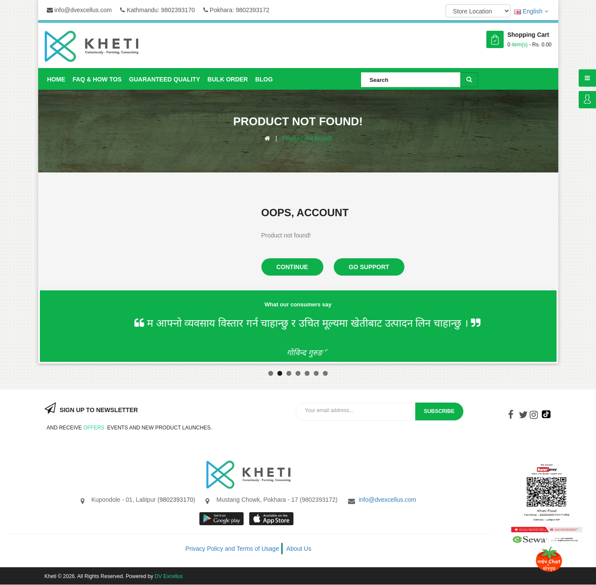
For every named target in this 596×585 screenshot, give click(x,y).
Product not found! (307, 138)
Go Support (369, 266)
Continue (292, 266)
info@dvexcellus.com (79, 9)
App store (272, 518)
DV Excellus (169, 576)
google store (222, 518)
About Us (299, 548)
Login (587, 99)
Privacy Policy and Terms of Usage (232, 548)
